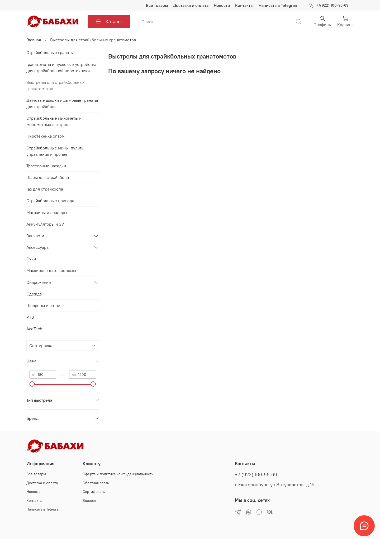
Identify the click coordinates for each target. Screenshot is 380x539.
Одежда (34, 294)
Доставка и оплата (190, 5)
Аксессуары (37, 247)
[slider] (32, 384)
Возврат (89, 500)
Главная (33, 39)
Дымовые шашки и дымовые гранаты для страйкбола (62, 103)
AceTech (34, 328)
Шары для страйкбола (47, 177)
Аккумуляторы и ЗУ (45, 224)
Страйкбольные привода (50, 200)
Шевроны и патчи (43, 305)
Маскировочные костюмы (51, 270)
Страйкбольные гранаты (50, 52)
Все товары (157, 5)
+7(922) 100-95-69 (328, 5)
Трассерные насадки (46, 165)
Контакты (244, 5)
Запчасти (35, 235)
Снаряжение (38, 282)
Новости (222, 5)
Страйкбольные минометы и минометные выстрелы (54, 121)
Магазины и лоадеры (46, 212)
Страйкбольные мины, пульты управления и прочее (55, 151)
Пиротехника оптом (45, 136)
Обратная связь (96, 482)
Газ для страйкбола (44, 189)
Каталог (109, 21)
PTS (30, 317)
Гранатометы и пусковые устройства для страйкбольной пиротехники (61, 67)
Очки (31, 258)
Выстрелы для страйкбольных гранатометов (55, 85)
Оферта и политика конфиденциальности (118, 474)
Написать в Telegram (278, 5)
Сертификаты (94, 491)
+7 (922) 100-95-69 (256, 475)
